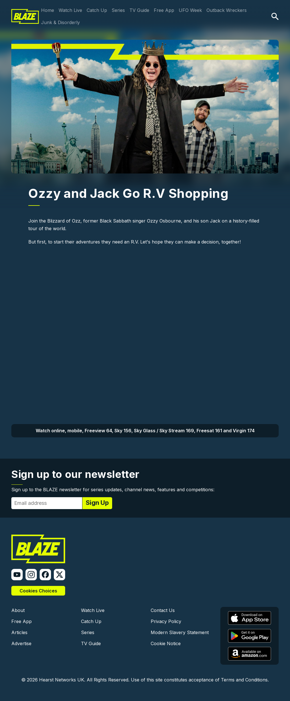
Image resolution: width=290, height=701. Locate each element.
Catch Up (97, 10)
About (18, 610)
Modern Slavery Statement (180, 632)
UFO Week (190, 10)
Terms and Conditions (244, 680)
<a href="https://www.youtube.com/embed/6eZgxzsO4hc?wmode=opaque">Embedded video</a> (145, 317)
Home (47, 10)
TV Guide (139, 10)
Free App (164, 10)
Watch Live (70, 10)
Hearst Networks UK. (62, 680)
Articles (19, 632)
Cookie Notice (166, 643)
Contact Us (163, 610)
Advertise (21, 643)
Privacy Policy (166, 621)
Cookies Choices (38, 591)
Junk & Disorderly (60, 22)
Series (118, 10)
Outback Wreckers (226, 10)
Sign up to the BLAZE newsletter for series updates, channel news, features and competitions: (112, 489)
